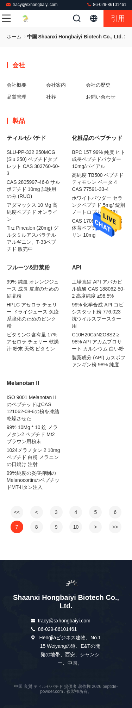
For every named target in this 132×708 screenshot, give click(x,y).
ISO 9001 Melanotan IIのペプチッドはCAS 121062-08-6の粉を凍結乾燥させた (33, 408)
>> (115, 527)
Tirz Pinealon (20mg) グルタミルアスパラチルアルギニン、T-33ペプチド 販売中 (32, 238)
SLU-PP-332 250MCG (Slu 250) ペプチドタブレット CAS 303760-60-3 (33, 162)
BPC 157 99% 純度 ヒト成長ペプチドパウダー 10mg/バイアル (98, 159)
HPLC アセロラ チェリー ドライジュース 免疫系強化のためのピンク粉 (33, 315)
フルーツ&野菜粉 (28, 268)
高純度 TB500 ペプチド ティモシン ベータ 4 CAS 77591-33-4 (98, 182)
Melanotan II (23, 383)
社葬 (51, 97)
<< (17, 512)
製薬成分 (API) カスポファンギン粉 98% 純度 (98, 361)
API (76, 268)
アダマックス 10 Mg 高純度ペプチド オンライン (32, 212)
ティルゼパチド (26, 138)
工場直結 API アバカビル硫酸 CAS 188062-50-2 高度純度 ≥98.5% (98, 289)
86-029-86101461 (106, 4)
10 (76, 527)
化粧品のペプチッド (97, 138)
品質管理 (16, 97)
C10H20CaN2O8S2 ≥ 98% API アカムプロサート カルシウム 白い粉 (98, 342)
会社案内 (56, 85)
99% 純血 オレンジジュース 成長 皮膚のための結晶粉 (33, 289)
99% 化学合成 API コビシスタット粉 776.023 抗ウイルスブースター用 (97, 315)
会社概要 (16, 85)
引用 (118, 18)
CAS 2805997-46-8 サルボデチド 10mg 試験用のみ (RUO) (33, 189)
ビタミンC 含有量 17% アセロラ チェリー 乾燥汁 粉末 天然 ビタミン (33, 342)
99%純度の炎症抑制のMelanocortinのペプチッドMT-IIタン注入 (33, 480)
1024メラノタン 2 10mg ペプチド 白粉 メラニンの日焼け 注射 (33, 457)
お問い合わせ (100, 97)
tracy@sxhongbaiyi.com (32, 4)
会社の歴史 (98, 85)
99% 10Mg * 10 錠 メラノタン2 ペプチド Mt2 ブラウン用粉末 (32, 434)
